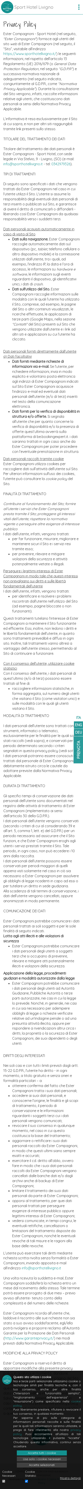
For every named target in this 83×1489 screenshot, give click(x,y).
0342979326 (60, 164)
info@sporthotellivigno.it (23, 164)
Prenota (78, 750)
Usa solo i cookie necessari (42, 1459)
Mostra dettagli (70, 1478)
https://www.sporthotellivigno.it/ (29, 54)
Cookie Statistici (30, 1474)
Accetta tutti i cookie (42, 1453)
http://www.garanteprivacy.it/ (29, 1338)
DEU (78, 732)
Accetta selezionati (42, 1465)
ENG (78, 725)
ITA (78, 717)
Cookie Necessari (8, 1474)
